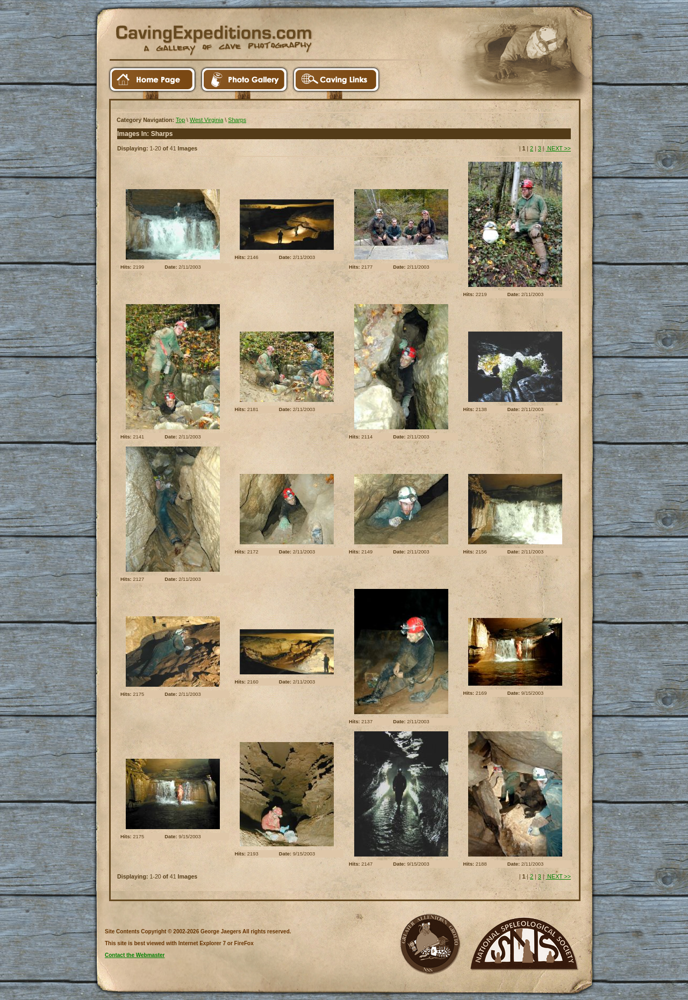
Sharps (237, 120)
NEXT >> (558, 148)
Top (180, 120)
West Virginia (206, 120)
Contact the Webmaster (135, 955)
